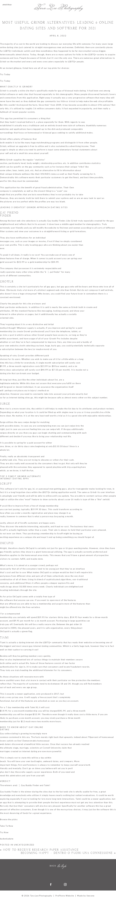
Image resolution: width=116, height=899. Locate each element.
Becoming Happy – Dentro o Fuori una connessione (68, 853)
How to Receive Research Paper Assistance (39, 850)
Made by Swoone (85, 896)
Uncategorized (24, 845)
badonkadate (6, 839)
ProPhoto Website (64, 896)
